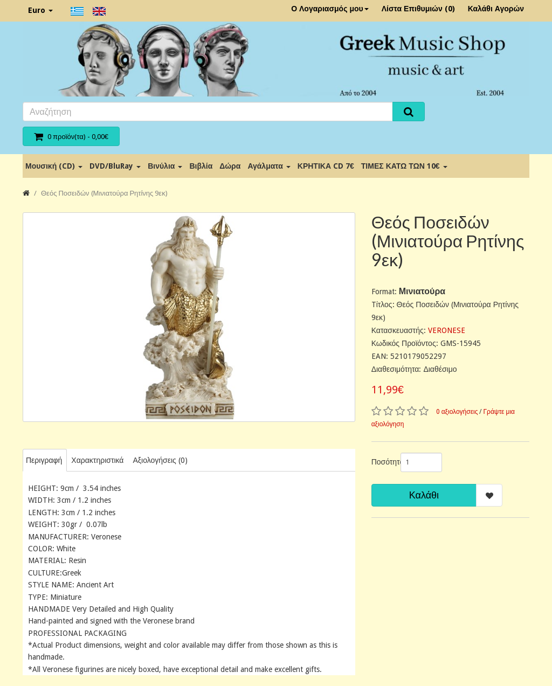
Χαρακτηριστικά (97, 460)
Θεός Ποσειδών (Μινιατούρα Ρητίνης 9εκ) (104, 193)
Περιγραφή (44, 460)
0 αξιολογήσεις (457, 411)
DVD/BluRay (115, 166)
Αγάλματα (268, 166)
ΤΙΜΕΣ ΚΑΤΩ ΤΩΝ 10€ (404, 166)
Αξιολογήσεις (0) (160, 460)
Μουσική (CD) (53, 166)
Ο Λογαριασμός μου (330, 8)
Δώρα (229, 166)
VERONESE (446, 330)
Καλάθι (424, 495)
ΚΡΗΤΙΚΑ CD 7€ (326, 166)
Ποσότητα (381, 462)
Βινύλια (165, 166)
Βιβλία (200, 166)
